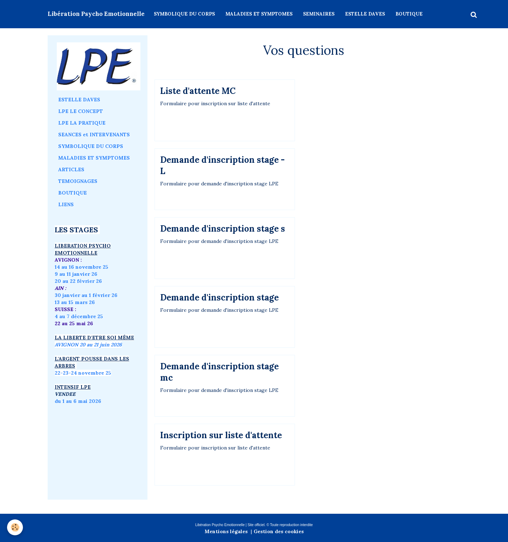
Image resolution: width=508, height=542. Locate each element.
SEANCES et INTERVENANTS (94, 134)
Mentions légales (226, 531)
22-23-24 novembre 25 (83, 373)
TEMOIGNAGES (77, 181)
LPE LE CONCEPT (80, 111)
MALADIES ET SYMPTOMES (258, 14)
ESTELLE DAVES (365, 14)
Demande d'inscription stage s (222, 228)
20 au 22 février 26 (78, 281)
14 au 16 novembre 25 (81, 267)
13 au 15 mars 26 (75, 302)
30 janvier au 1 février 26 (86, 295)
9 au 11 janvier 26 (76, 274)
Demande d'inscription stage (219, 297)
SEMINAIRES (318, 14)
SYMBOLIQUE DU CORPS (184, 14)
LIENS (66, 204)
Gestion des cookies (279, 531)
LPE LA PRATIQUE (81, 123)
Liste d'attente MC (198, 90)
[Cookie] (15, 527)
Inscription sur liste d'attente (221, 435)
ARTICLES (71, 169)
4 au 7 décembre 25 (79, 316)
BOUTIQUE (409, 14)
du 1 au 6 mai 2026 (79, 401)
